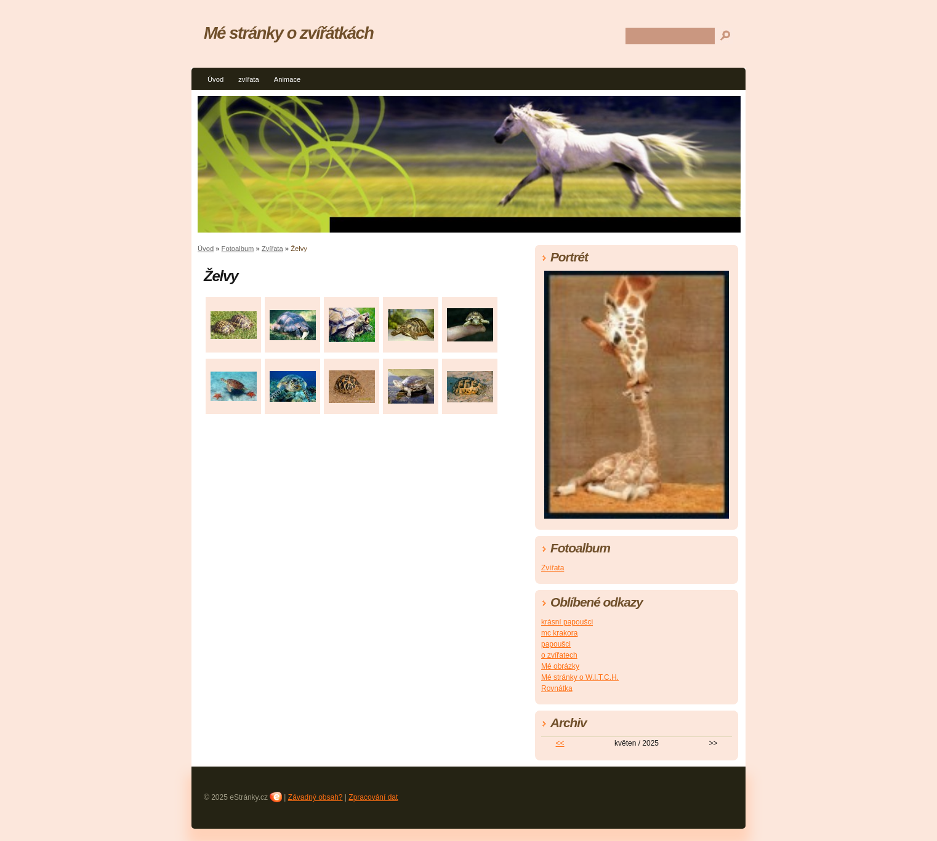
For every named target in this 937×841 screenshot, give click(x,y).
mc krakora (559, 633)
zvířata (248, 79)
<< (560, 743)
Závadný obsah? (315, 797)
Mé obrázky (560, 666)
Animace (287, 79)
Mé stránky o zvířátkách (288, 32)
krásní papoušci (567, 622)
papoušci (556, 644)
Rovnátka (557, 688)
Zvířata (272, 248)
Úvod (215, 79)
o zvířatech (559, 655)
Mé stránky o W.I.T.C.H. (580, 677)
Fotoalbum (238, 248)
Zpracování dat (373, 797)
